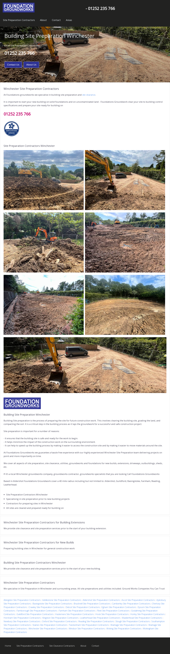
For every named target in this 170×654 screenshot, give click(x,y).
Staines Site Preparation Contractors (50, 624)
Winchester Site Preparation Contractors (48, 628)
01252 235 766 (19, 53)
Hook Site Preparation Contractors (112, 614)
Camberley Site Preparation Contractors (131, 603)
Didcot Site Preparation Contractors (83, 607)
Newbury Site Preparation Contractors (22, 621)
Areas (69, 20)
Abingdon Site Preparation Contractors (22, 599)
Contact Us (13, 64)
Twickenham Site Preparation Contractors (89, 624)
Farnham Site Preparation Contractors (77, 610)
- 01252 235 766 (100, 8)
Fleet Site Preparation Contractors (113, 610)
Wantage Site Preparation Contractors (128, 624)
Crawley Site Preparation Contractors (46, 607)
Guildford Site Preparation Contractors (35, 614)
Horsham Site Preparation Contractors (22, 617)
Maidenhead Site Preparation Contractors (142, 617)
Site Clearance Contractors (62, 645)
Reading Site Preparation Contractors (96, 621)
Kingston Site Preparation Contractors (60, 617)
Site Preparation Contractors (19, 20)
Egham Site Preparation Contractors (118, 607)
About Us (31, 64)
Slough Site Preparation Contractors (133, 621)
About (43, 20)
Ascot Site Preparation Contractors (138, 599)
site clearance (88, 94)
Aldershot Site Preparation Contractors (101, 599)
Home (8, 645)
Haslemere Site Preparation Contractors (74, 614)
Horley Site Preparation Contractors (147, 614)
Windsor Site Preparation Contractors (87, 628)
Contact (56, 20)
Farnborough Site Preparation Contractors (37, 610)
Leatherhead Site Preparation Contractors (100, 617)
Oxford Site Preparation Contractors (59, 621)
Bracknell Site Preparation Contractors (92, 603)
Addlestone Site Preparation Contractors (61, 599)
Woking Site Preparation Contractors (123, 628)
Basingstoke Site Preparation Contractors (52, 603)
